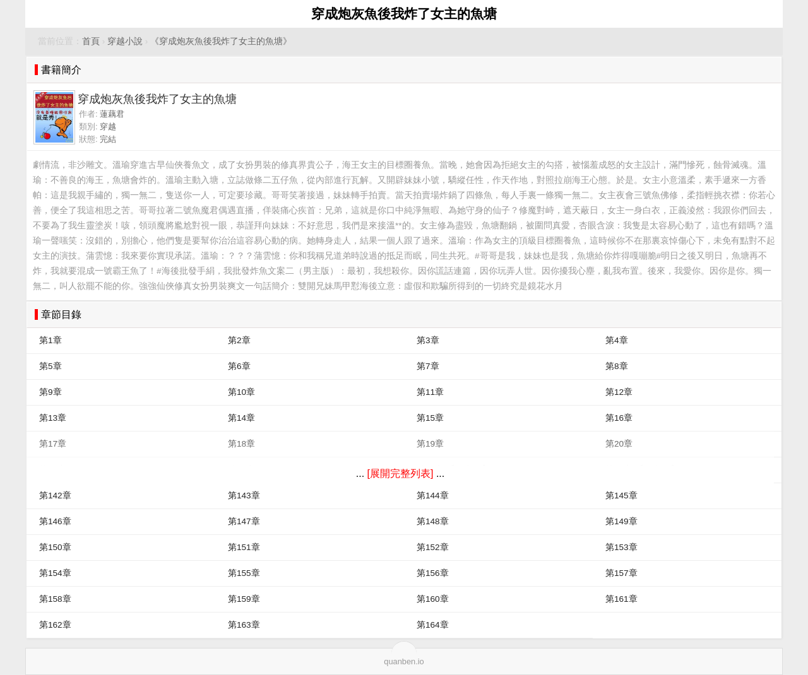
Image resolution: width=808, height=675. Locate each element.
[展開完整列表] (400, 473)
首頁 (91, 41)
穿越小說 (125, 41)
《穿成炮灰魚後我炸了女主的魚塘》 (221, 41)
